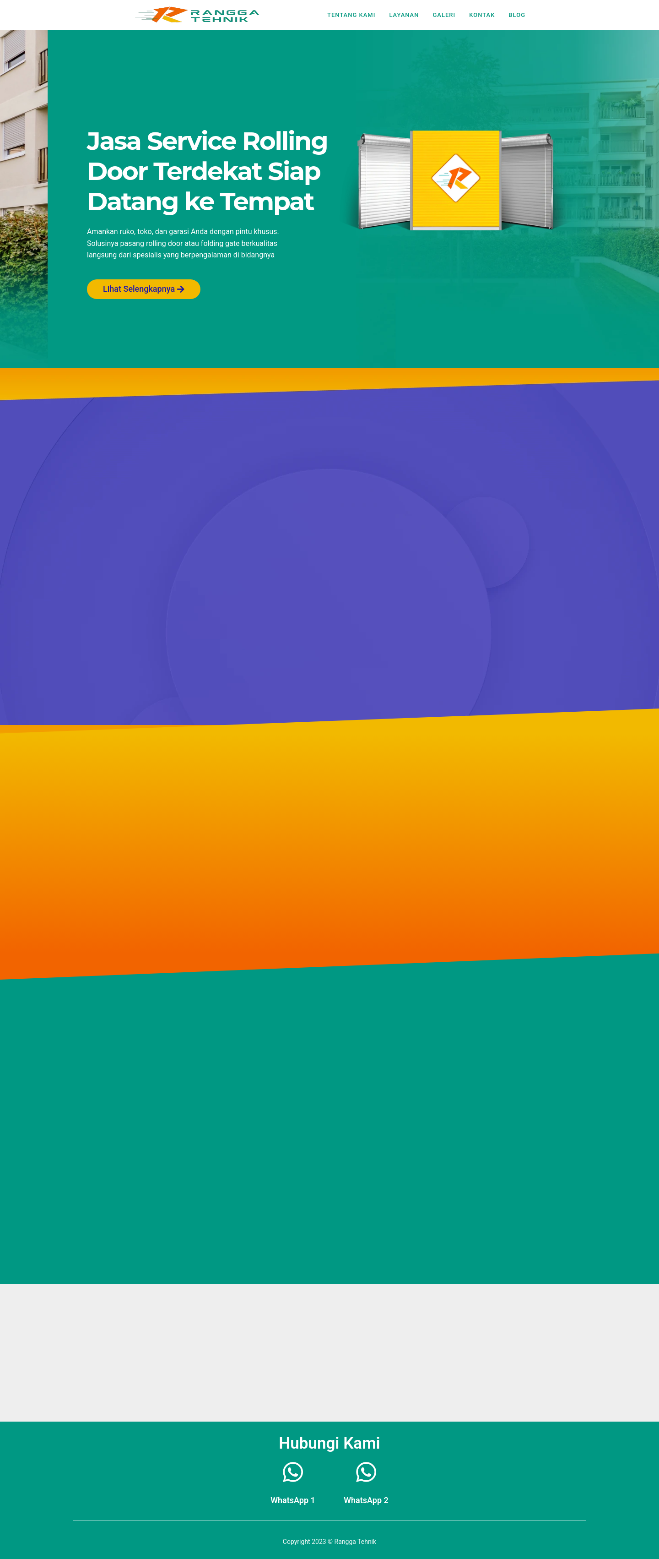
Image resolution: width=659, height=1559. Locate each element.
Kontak (482, 14)
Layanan (404, 14)
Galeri (443, 14)
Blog (516, 14)
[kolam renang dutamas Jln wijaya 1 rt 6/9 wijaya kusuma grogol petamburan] (329, 1353)
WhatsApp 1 (292, 1500)
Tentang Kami (351, 14)
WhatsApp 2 (366, 1500)
